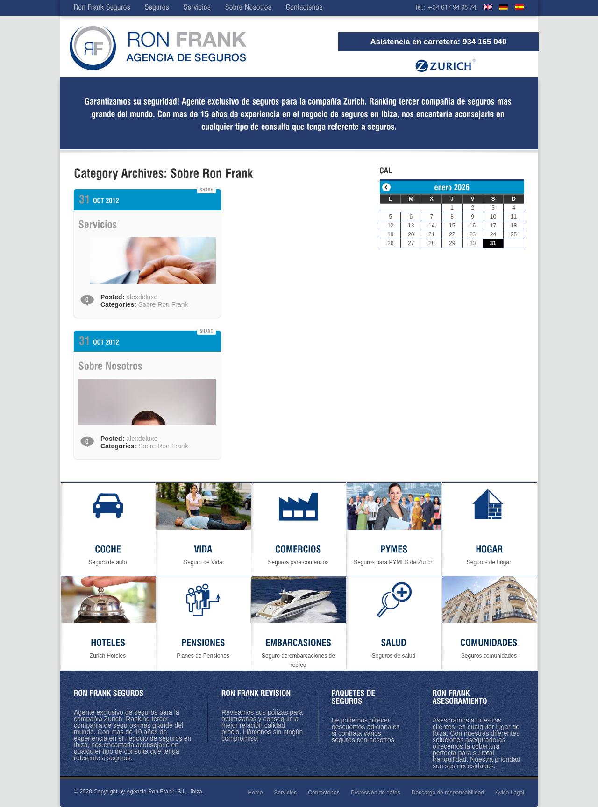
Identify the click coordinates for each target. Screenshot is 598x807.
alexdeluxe (141, 297)
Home (255, 792)
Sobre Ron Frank (163, 304)
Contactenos (323, 792)
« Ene (386, 187)
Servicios (285, 792)
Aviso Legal (509, 792)
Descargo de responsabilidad (448, 792)
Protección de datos (375, 792)
